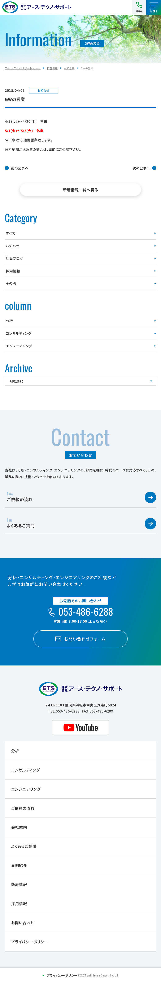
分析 (9, 320)
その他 (11, 283)
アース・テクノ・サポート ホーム (22, 68)
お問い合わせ (22, 922)
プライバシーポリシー (29, 941)
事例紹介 (19, 865)
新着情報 (52, 68)
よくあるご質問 (23, 846)
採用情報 (13, 270)
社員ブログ (14, 258)
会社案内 (19, 827)
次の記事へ (141, 168)
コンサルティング (18, 333)
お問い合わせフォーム (80, 639)
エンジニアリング (19, 345)
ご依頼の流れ (22, 808)
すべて (11, 233)
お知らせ (69, 68)
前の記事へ (20, 168)
